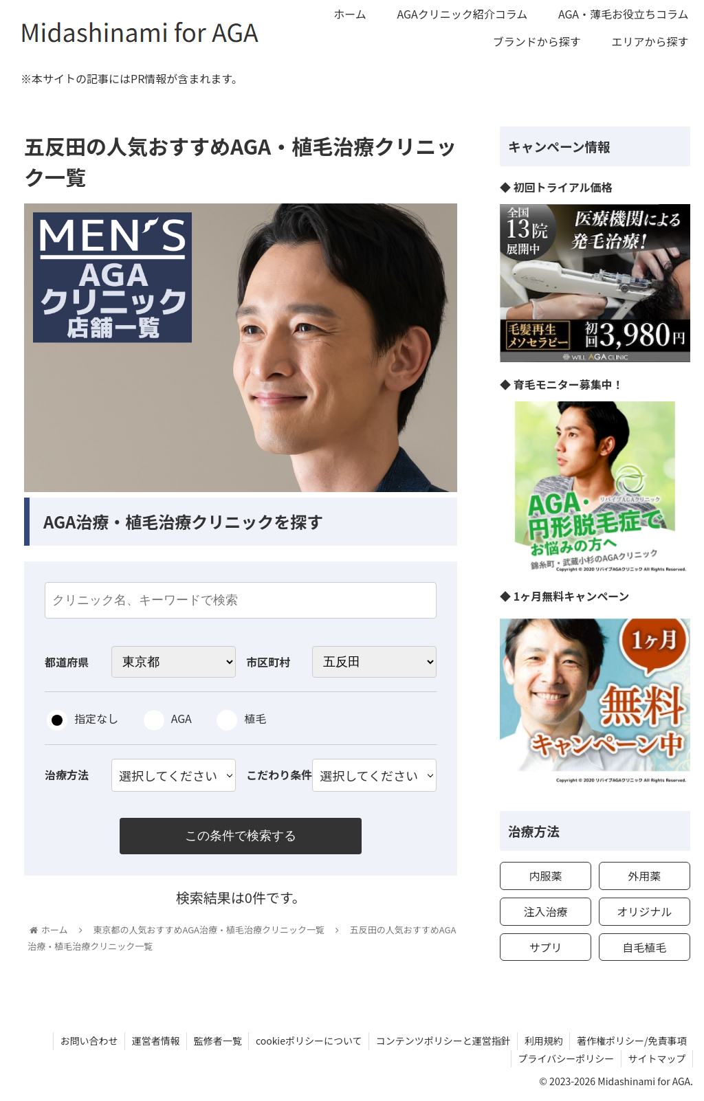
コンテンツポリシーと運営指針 (442, 1040)
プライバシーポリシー (565, 1058)
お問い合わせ (85, 1040)
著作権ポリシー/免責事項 (632, 1040)
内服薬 (545, 875)
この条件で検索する (240, 836)
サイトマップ (656, 1058)
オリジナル (644, 911)
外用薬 (644, 875)
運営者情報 (153, 1040)
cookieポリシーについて (307, 1040)
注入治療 (545, 911)
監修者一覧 (215, 1040)
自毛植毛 (644, 947)
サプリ (545, 947)
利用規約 (543, 1040)
